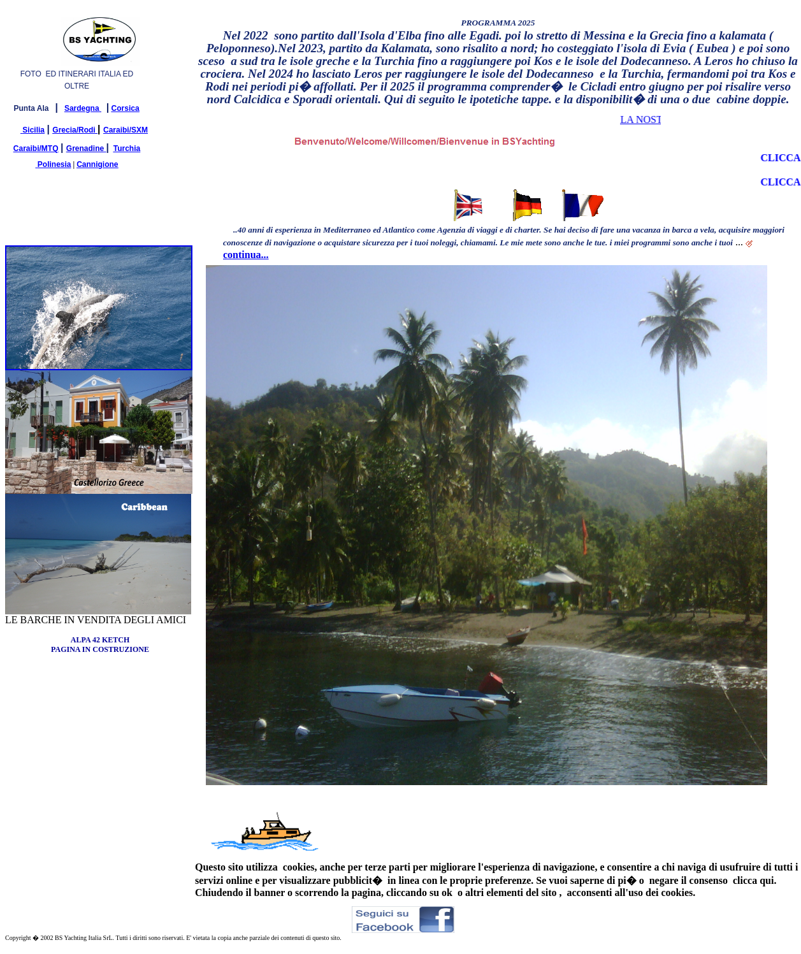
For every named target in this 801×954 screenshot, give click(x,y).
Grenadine (85, 148)
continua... (246, 254)
